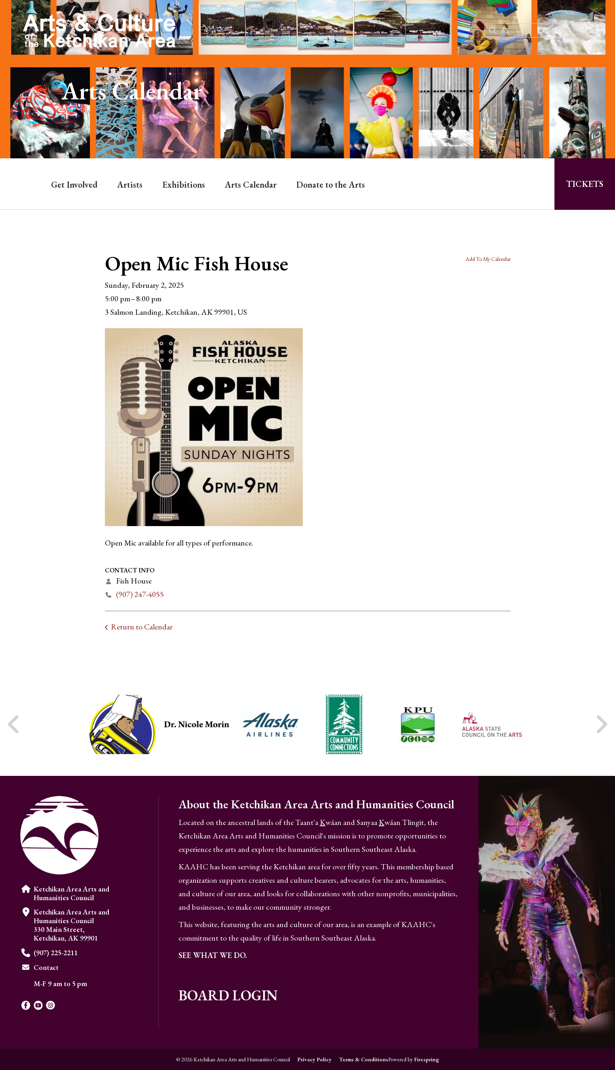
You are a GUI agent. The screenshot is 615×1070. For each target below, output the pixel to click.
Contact (46, 967)
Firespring (426, 1059)
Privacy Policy (314, 1059)
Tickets (584, 184)
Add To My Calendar (488, 258)
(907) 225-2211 (56, 952)
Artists (129, 184)
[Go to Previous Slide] (13, 724)
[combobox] (539, 30)
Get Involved (74, 184)
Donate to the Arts (330, 184)
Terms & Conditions (363, 1059)
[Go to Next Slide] (601, 724)
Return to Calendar (142, 626)
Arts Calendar (251, 184)
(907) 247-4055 (140, 594)
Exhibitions (183, 184)
